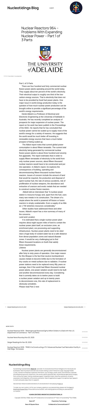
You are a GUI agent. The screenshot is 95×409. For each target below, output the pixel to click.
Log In (52, 8)
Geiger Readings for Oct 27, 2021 (16, 307)
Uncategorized (18, 76)
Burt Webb (11, 76)
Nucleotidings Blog (23, 7)
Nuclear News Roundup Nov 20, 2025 (20, 337)
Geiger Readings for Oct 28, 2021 (73, 307)
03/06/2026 (85, 331)
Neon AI (33, 369)
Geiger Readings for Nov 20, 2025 (19, 342)
